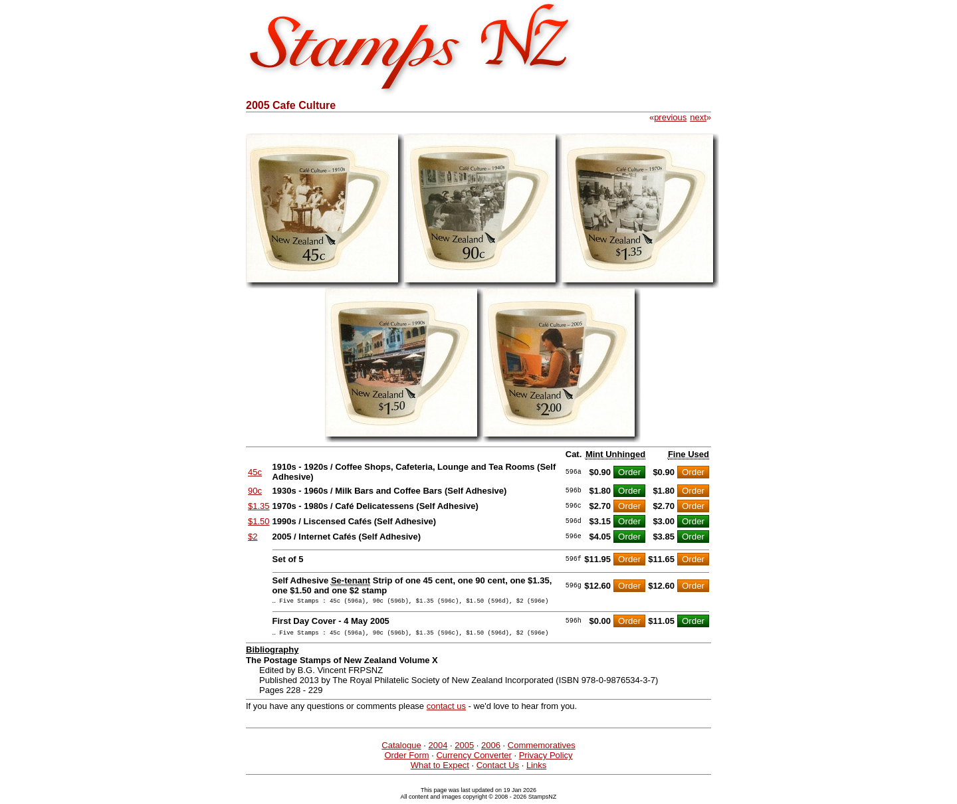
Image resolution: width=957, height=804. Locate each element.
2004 (437, 749)
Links (536, 769)
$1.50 (259, 521)
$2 (252, 537)
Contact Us (498, 769)
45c (255, 472)
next (698, 117)
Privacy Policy (546, 759)
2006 (490, 749)
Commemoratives (542, 749)
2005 (464, 749)
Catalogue (401, 749)
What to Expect (440, 769)
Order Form (406, 759)
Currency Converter (473, 759)
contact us (446, 710)
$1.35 (259, 506)
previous (670, 117)
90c (255, 491)
